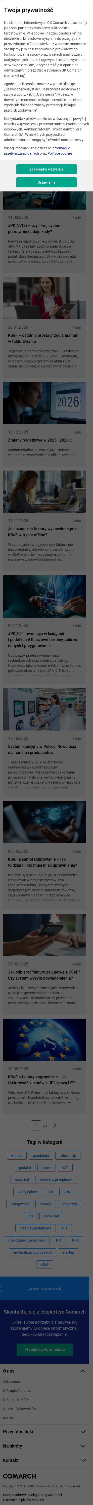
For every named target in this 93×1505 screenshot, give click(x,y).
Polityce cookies (60, 153)
